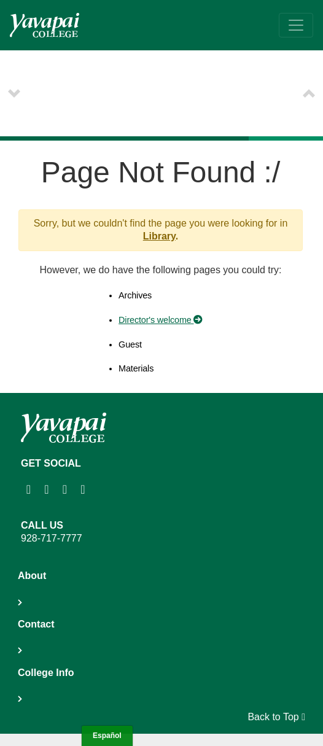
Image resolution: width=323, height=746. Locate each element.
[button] (14, 93)
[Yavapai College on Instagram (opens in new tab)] (30, 489)
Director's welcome (161, 320)
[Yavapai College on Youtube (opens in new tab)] (66, 489)
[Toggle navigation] (296, 25)
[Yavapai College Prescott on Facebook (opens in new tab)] (47, 489)
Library (159, 236)
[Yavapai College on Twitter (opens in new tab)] (84, 489)
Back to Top (276, 717)
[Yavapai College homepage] (44, 25)
